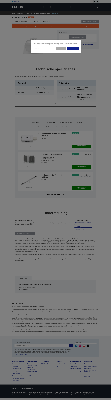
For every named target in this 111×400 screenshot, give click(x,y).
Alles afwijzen (61, 48)
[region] (56, 46)
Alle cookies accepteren (73, 48)
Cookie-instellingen (37, 48)
